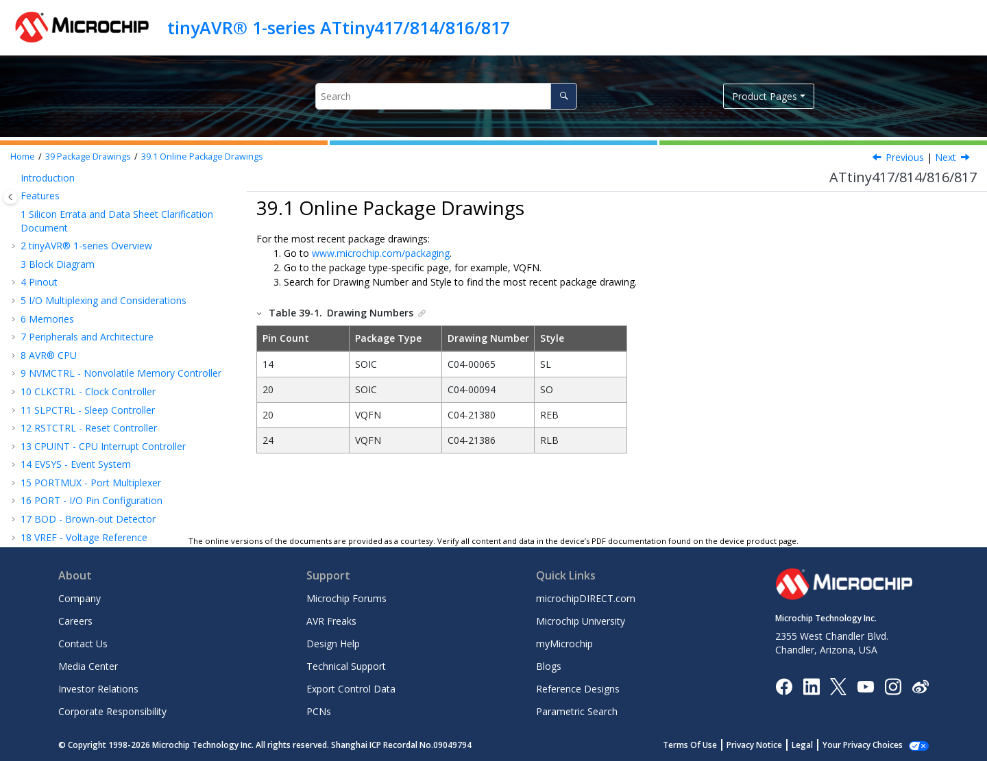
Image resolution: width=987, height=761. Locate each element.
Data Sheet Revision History (89, 453)
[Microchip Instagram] (892, 685)
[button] (15, 181)
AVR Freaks (331, 620)
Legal (817, 745)
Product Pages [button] (764, 96)
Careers (75, 620)
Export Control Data (350, 688)
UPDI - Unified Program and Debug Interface (127, 198)
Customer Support (61, 508)
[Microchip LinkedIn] (811, 685)
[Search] (563, 96)
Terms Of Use (705, 745)
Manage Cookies (870, 745)
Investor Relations (98, 688)
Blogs (548, 666)
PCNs (318, 711)
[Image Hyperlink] (865, 686)
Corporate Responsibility (112, 711)
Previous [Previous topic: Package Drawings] (905, 157)
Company (79, 598)
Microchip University (580, 620)
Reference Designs (578, 688)
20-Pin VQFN (69, 381)
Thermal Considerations (94, 417)
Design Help (333, 643)
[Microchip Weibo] (920, 686)
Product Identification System (86, 526)
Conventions (55, 235)
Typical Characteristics (77, 271)
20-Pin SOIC (67, 362)
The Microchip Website (71, 472)
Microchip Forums (346, 598)
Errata (41, 435)
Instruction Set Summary (82, 216)
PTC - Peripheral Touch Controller (102, 180)
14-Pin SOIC (67, 344)
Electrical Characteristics (81, 253)
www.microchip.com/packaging (381, 253)
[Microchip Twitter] (838, 685)
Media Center (88, 666)
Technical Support (346, 666)
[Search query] (445, 96)
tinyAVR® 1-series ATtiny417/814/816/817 (338, 27)
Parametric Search (577, 711)
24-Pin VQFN (69, 399)
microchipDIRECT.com (585, 598)
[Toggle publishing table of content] (10, 197)
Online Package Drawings (202, 156)
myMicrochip (564, 643)
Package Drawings (88, 156)
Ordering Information (74, 290)
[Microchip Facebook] (783, 685)
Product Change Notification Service (101, 490)
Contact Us (83, 643)
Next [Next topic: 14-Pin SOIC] (945, 157)
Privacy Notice (769, 745)
